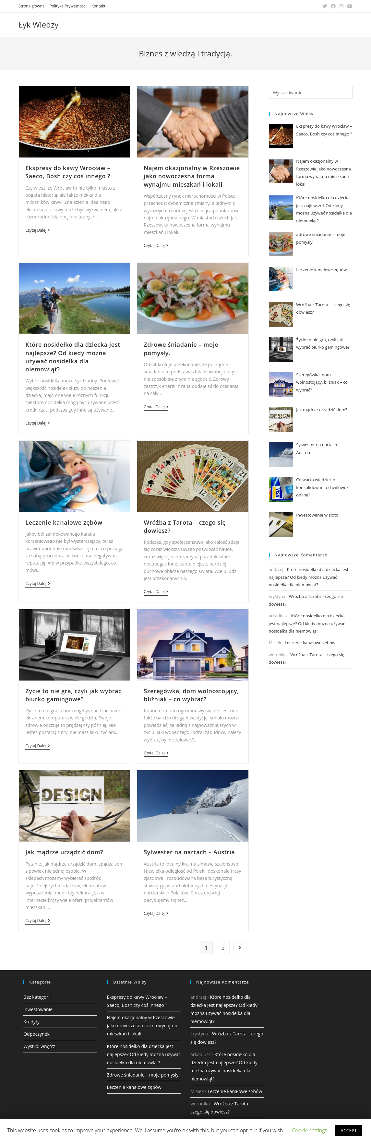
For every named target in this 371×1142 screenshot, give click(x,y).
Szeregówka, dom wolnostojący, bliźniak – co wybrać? (191, 695)
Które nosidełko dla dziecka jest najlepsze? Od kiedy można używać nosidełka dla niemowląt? (72, 357)
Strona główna (31, 6)
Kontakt (98, 6)
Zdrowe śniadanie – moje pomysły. (143, 1075)
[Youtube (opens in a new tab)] (349, 6)
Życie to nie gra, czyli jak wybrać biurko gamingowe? (73, 695)
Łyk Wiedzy (38, 24)
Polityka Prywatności (67, 6)
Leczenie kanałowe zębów (63, 522)
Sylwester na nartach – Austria (189, 852)
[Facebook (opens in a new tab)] (333, 6)
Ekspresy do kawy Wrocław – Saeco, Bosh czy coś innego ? (67, 172)
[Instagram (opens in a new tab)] (341, 6)
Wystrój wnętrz (39, 1046)
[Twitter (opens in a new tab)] (325, 6)
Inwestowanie (38, 1009)
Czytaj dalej (37, 230)
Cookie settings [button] (309, 1130)
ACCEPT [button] (349, 1130)
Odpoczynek (36, 1034)
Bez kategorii (37, 997)
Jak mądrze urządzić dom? (64, 852)
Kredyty (31, 1022)
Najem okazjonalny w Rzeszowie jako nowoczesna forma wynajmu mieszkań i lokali (192, 176)
